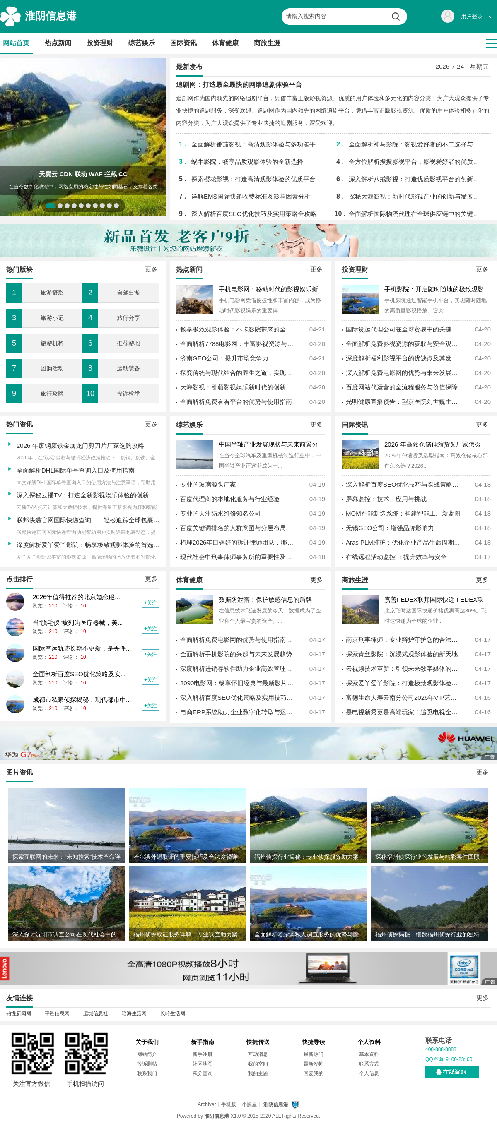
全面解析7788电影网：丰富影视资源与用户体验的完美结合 (238, 343)
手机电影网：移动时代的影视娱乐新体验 (268, 290)
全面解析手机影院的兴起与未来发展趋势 (236, 654)
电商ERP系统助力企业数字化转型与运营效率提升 (238, 711)
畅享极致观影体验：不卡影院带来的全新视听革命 (238, 329)
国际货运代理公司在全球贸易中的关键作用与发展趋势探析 (404, 329)
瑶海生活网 (134, 1013)
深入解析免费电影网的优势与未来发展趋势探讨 (404, 372)
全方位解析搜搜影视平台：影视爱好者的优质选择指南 (416, 161)
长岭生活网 (172, 1013)
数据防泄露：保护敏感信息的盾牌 (265, 599)
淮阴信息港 (51, 16)
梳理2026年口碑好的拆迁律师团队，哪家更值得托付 (238, 542)
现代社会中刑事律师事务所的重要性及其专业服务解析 (238, 556)
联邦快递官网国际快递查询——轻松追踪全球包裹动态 (91, 519)
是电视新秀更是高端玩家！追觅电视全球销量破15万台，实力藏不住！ (404, 711)
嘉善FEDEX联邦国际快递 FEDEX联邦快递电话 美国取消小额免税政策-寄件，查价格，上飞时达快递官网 (435, 600)
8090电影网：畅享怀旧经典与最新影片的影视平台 (238, 683)
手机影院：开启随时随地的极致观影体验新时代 (434, 290)
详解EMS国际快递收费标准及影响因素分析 (251, 196)
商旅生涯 (267, 42)
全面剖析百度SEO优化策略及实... (79, 673)
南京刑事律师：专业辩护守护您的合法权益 (404, 639)
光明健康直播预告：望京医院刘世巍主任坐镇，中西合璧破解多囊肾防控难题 (404, 401)
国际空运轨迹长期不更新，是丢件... (82, 648)
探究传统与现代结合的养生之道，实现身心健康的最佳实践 (238, 372)
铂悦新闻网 (18, 1013)
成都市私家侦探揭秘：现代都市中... (82, 699)
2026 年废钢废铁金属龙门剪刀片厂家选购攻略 (80, 445)
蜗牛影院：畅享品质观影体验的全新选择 (247, 161)
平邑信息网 (57, 1013)
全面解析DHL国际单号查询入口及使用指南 (76, 470)
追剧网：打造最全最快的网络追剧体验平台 (239, 84)
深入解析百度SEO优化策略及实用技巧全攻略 (238, 697)
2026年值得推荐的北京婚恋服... (76, 596)
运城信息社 (95, 1013)
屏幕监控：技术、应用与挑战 (386, 498)
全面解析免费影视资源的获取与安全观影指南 (404, 343)
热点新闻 (58, 42)
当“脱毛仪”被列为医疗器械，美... (78, 622)
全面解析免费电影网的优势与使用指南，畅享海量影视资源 (238, 639)
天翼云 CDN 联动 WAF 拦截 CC (83, 174)
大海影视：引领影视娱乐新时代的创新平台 (238, 387)
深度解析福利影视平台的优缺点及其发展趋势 (404, 358)
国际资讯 (183, 42)
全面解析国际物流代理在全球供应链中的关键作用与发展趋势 (416, 213)
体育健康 (225, 42)
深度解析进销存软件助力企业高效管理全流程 (238, 668)
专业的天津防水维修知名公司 (220, 513)
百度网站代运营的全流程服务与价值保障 (402, 387)
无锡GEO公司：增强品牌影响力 (390, 527)
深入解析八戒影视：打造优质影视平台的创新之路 (416, 178)
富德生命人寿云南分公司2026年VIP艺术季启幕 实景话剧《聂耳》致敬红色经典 (404, 697)
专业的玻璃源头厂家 (208, 484)
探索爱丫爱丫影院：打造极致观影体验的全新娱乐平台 (404, 683)
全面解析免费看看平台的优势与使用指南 (236, 401)
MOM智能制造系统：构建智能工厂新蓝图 (403, 513)
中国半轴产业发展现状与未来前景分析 (268, 445)
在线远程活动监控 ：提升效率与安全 (396, 556)
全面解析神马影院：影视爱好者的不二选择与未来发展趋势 (416, 144)
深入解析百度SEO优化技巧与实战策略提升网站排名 (404, 484)
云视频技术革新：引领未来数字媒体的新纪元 (404, 668)
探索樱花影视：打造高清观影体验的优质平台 (253, 178)
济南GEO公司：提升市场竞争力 (224, 358)
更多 (316, 269)
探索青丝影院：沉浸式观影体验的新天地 (402, 654)
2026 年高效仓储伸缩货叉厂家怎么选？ (432, 445)
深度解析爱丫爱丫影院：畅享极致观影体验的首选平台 (91, 544)
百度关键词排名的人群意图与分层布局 (233, 527)
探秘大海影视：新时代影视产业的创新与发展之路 (416, 196)
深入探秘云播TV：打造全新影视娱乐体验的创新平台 (89, 495)
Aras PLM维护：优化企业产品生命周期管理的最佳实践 (404, 542)
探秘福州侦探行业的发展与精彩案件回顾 (427, 856)
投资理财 (100, 42)
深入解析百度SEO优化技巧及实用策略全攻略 (253, 213)
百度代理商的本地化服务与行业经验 (230, 498)
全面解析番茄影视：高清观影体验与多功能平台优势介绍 (258, 144)
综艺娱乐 (141, 42)
